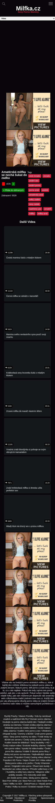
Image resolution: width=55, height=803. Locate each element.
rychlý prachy (36, 739)
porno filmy (44, 751)
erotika (49, 722)
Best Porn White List (11, 781)
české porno (16, 778)
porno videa (16, 763)
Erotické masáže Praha (39, 787)
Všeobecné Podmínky (18, 799)
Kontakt (9, 798)
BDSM (30, 734)
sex (14, 769)
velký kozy (22, 772)
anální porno (35, 185)
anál (39, 775)
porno (40, 719)
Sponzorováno (47, 798)
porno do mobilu (21, 728)
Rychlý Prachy (10, 716)
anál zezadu (34, 176)
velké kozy (43, 769)
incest (14, 742)
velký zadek (34, 199)
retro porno (30, 731)
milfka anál (43, 213)
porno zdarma (20, 722)
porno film (9, 751)
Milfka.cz (28, 10)
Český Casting (30, 757)
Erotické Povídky (33, 799)
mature (47, 728)
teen (41, 766)
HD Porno (16, 760)
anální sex (34, 180)
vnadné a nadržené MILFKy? (16, 719)
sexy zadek (34, 204)
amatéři (47, 209)
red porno (14, 754)
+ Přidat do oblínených (13, 190)
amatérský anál (36, 195)
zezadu (46, 176)
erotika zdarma (36, 725)
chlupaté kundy (9, 734)
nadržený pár (35, 209)
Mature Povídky (26, 716)
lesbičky (34, 745)
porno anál (34, 190)
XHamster (45, 763)
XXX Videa (40, 760)
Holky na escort (20, 787)
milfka (32, 213)
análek (45, 190)
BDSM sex (9, 739)
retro (23, 766)
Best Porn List (29, 781)
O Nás (2, 799)
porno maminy (21, 737)
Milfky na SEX (16, 784)
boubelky (40, 742)
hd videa (33, 748)
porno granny (46, 734)
